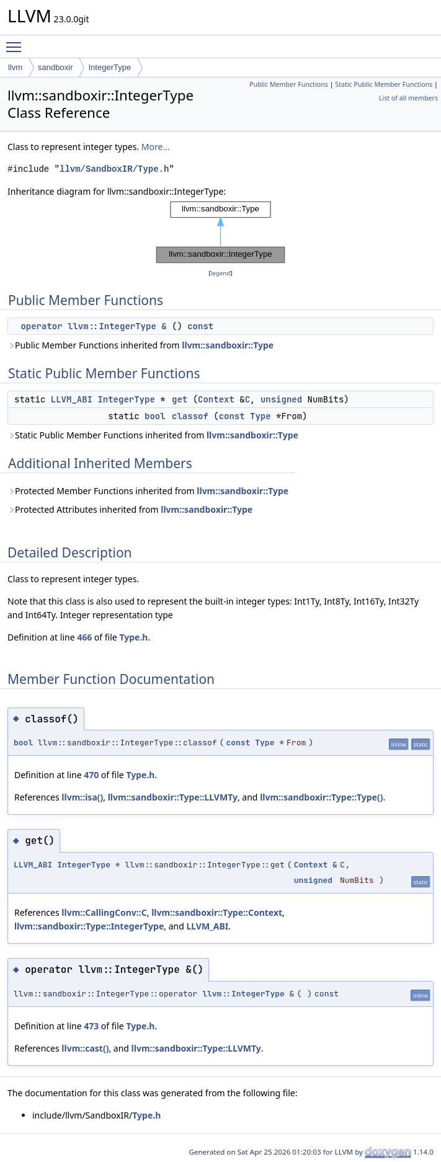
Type (260, 416)
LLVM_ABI (71, 399)
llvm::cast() (85, 1048)
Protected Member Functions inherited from (147, 491)
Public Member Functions (288, 84)
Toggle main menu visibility (16, 41)
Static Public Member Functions (383, 84)
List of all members (408, 98)
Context (216, 399)
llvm (15, 67)
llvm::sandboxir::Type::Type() (321, 797)
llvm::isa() (82, 797)
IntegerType (109, 67)
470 (91, 775)
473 (91, 1026)
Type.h (133, 637)
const (200, 326)
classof (190, 416)
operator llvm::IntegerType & (93, 326)
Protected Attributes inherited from (129, 509)
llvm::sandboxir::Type (228, 345)
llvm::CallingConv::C (103, 912)
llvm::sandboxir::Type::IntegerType (89, 926)
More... (155, 147)
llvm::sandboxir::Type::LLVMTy (173, 797)
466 (84, 637)
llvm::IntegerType (243, 993)
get (179, 399)
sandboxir (55, 67)
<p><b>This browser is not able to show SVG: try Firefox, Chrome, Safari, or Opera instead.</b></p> (220, 232)
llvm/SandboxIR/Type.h (114, 169)
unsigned (281, 399)
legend (221, 273)
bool (155, 416)
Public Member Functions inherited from (140, 345)
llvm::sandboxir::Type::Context (216, 912)
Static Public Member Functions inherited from (152, 435)
